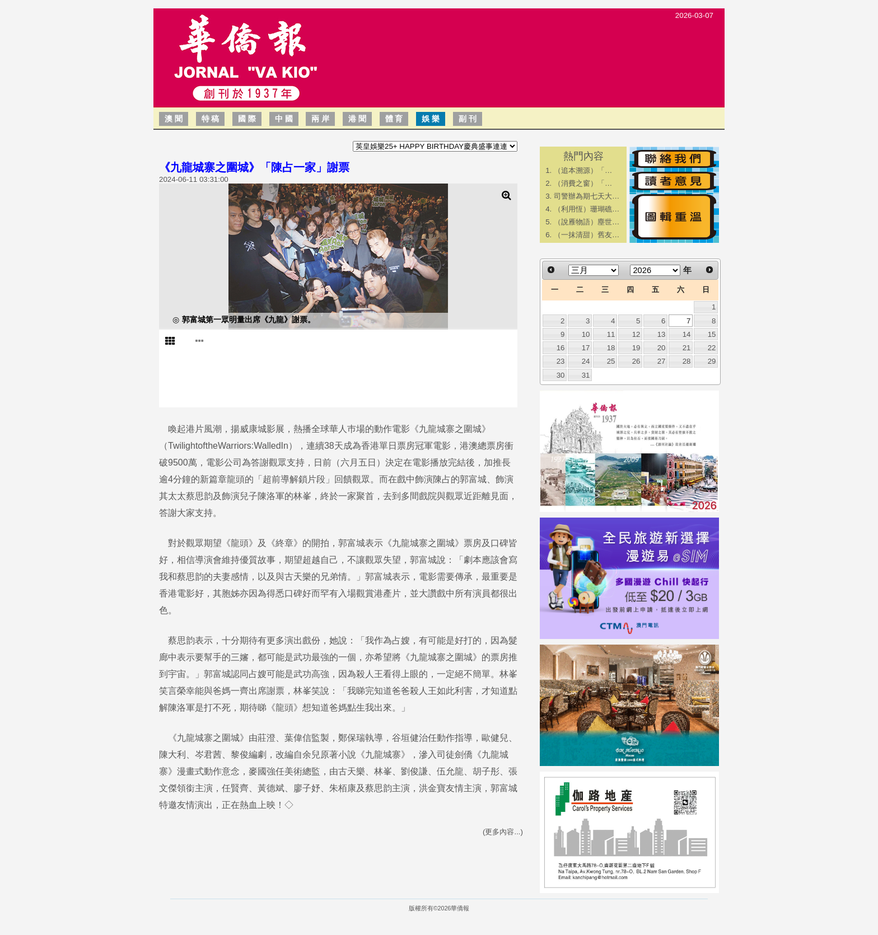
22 (712, 348)
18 (611, 348)
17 (586, 348)
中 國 (284, 118)
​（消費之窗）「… (583, 183)
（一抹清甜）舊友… (586, 235)
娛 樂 (431, 118)
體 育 (394, 118)
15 (712, 334)
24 (586, 361)
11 (611, 334)
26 (636, 361)
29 (712, 361)
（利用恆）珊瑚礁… (586, 209)
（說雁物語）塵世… (586, 222)
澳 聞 (174, 118)
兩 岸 (320, 118)
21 (687, 348)
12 (636, 334)
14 (687, 334)
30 (561, 375)
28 (687, 361)
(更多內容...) (503, 832)
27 (661, 361)
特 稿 (211, 118)
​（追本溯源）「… (583, 170)
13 (661, 334)
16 (561, 348)
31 (586, 375)
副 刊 (468, 118)
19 (636, 348)
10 (586, 334)
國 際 (247, 118)
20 (661, 348)
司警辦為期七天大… (586, 196)
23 (561, 361)
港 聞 (357, 118)
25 (611, 361)
